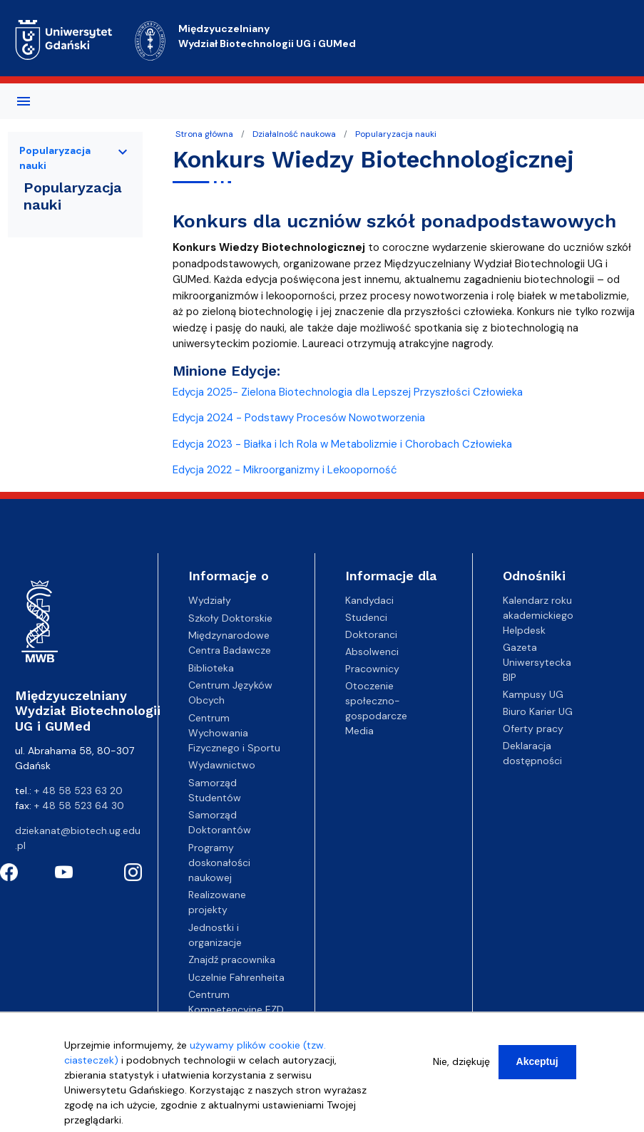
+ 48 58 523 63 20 (78, 790)
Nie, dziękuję (461, 1067)
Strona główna (204, 134)
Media (359, 730)
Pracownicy (372, 668)
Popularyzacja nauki (395, 134)
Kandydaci (369, 600)
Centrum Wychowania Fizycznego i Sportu (234, 732)
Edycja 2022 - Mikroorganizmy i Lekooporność (285, 470)
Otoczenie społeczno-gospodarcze (376, 700)
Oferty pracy (533, 728)
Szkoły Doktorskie (230, 618)
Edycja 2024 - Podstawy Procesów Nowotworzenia (299, 418)
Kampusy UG (533, 694)
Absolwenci (372, 651)
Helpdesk (524, 630)
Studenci (366, 617)
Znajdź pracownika (231, 959)
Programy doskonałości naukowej (219, 862)
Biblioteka (211, 668)
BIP (509, 677)
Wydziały (209, 600)
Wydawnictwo (221, 764)
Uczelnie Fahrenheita (236, 977)
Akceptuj (537, 1067)
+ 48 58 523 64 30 (79, 805)
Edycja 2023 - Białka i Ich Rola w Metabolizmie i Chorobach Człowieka (342, 444)
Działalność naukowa (294, 134)
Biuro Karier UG (538, 711)
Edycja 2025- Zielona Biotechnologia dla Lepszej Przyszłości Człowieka (348, 392)
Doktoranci (371, 634)
